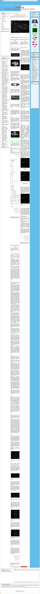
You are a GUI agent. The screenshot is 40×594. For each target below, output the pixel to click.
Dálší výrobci (3, 25)
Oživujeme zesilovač (17, 212)
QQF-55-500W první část (16, 555)
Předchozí (17, 566)
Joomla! (2, 570)
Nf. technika (3, 17)
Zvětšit (18, 57)
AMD (2, 22)
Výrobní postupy (4, 18)
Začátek (14, 566)
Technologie (3, 20)
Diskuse (12, 554)
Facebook (35, 51)
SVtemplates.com (21, 591)
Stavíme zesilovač (17, 211)
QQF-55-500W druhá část (16, 209)
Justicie (3, 27)
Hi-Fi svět (19, 7)
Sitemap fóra (34, 36)
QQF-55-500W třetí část (16, 210)
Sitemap (35, 35)
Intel (2, 23)
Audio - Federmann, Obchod (5, 16)
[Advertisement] (20, 3)
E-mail (19, 16)
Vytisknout (17, 16)
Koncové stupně (19, 37)
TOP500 (3, 26)
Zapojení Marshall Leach (20, 14)
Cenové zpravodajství (4, 21)
